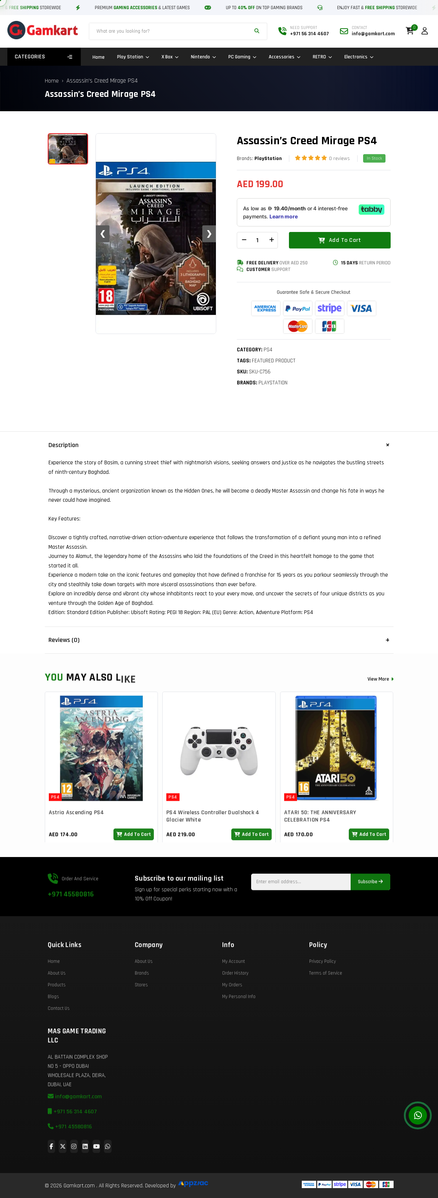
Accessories (284, 57)
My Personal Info (239, 1021)
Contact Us (59, 1033)
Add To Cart (339, 241)
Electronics (358, 57)
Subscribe (370, 906)
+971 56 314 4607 (72, 1136)
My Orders (232, 1009)
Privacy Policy (322, 986)
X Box (170, 57)
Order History (235, 998)
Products (57, 1009)
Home (99, 57)
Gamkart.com (79, 1186)
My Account (233, 986)
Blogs (53, 1021)
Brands (142, 998)
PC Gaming (242, 57)
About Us (57, 998)
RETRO (322, 57)
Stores (141, 1009)
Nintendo (203, 57)
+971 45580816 (71, 918)
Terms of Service (325, 998)
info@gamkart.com (75, 1121)
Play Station (133, 57)
